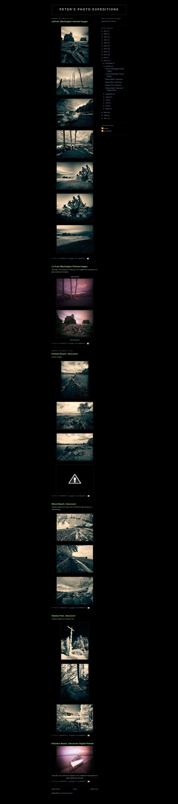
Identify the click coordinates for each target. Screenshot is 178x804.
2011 (106, 58)
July (107, 100)
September (109, 94)
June (107, 103)
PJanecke (105, 128)
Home (75, 789)
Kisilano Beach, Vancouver (65, 354)
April (107, 106)
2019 (106, 34)
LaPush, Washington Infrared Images (70, 21)
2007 (106, 118)
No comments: (80, 258)
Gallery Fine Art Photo (108, 21)
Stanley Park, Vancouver (63, 616)
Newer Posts (56, 789)
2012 (106, 55)
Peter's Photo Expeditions (89, 9)
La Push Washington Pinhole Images (70, 266)
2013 (106, 52)
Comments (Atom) (67, 793)
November (109, 63)
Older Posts (94, 789)
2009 (106, 112)
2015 (106, 46)
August (108, 97)
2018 (106, 37)
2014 (106, 49)
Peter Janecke (106, 131)
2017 (106, 40)
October (108, 66)
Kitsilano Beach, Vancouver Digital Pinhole (73, 743)
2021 (106, 31)
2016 (106, 43)
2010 (106, 60)
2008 (106, 115)
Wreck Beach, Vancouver (64, 504)
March (108, 109)
